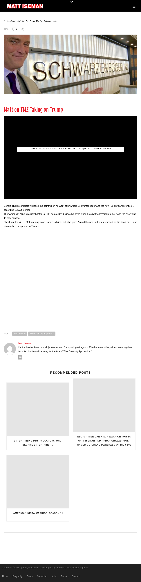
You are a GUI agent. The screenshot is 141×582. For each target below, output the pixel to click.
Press (32, 21)
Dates (29, 576)
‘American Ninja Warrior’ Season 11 (37, 513)
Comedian (42, 576)
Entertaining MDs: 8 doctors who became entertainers (38, 442)
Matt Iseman (20, 333)
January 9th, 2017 (18, 21)
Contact (75, 576)
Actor (54, 576)
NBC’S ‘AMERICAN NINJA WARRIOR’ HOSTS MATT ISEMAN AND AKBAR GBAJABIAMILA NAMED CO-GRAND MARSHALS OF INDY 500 (104, 440)
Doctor (64, 576)
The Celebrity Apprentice (47, 21)
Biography (17, 576)
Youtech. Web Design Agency (72, 567)
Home (5, 576)
